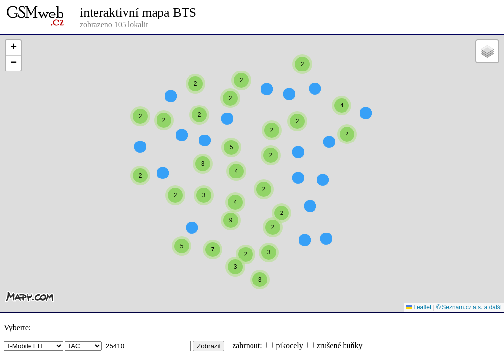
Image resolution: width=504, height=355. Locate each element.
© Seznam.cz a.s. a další (469, 307)
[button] (341, 123)
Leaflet (418, 307)
